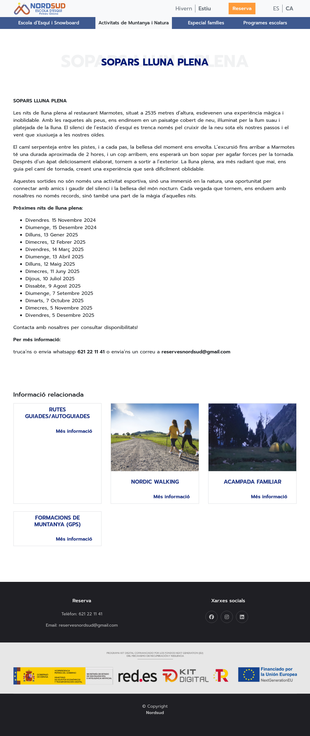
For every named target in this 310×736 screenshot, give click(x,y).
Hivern (184, 8)
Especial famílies (206, 22)
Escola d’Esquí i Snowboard (48, 22)
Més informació (74, 439)
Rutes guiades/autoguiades (57, 421)
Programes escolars (265, 22)
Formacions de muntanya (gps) (57, 529)
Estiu (204, 8)
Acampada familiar (252, 490)
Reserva (242, 8)
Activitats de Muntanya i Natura (133, 22)
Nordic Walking (155, 490)
